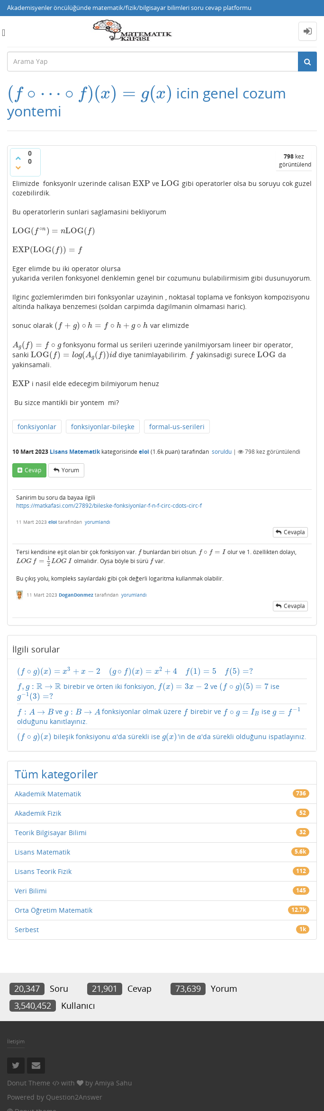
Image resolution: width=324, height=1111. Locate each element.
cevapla (294, 532)
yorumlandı (97, 522)
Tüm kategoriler (56, 774)
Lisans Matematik (75, 452)
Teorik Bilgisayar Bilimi (51, 832)
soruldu (222, 452)
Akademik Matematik (48, 793)
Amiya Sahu (113, 1082)
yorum (70, 470)
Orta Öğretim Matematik (53, 910)
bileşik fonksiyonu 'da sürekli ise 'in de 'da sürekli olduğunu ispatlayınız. (161, 736)
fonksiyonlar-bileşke (103, 426)
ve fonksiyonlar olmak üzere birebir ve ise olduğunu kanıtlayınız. (158, 716)
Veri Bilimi (31, 890)
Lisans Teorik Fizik (43, 871)
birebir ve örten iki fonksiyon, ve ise (148, 691)
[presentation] (89, 93)
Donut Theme (28, 1082)
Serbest (27, 929)
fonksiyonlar (37, 426)
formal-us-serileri (177, 426)
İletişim (16, 1041)
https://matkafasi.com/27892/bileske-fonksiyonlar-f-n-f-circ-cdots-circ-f (109, 506)
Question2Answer (74, 1097)
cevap (33, 470)
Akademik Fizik (38, 813)
